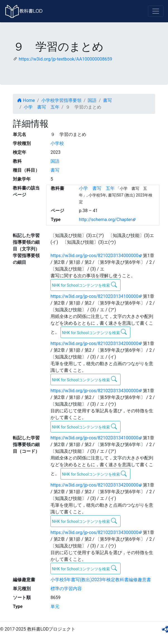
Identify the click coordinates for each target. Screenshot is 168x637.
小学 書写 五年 (41, 107)
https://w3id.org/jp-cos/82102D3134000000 (94, 255)
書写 (107, 100)
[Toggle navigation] (156, 11)
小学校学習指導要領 (61, 100)
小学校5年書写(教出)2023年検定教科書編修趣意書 (101, 579)
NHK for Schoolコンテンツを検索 (84, 284)
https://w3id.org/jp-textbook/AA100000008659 (65, 59)
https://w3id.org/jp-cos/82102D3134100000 (94, 296)
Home (26, 100)
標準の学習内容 (66, 588)
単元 (55, 606)
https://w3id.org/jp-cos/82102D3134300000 (94, 390)
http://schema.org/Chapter (105, 219)
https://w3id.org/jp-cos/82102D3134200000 (94, 343)
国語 (92, 100)
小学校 (57, 143)
